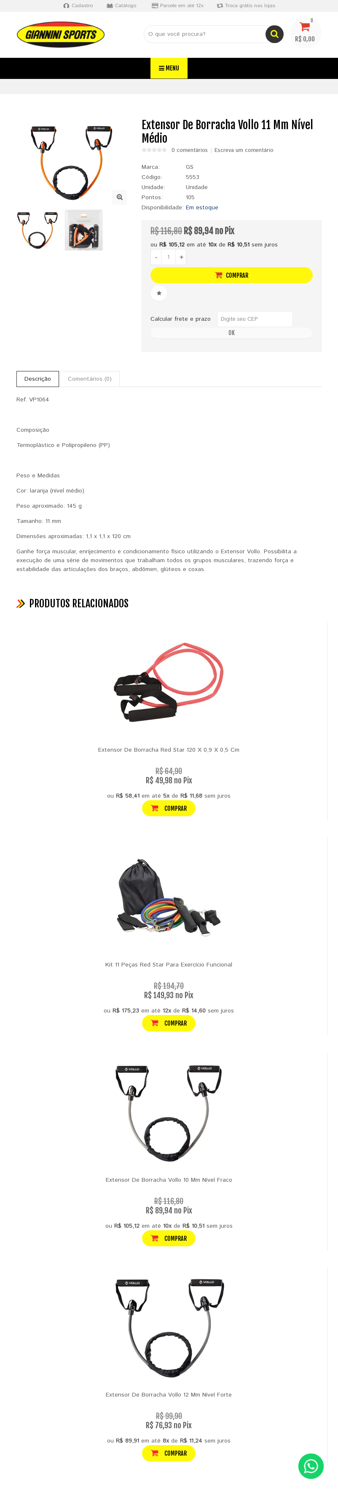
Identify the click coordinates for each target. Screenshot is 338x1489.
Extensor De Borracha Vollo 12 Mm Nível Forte (169, 1395)
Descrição (37, 379)
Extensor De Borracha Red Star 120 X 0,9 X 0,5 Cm (168, 750)
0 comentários (190, 150)
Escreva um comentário (244, 150)
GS (189, 167)
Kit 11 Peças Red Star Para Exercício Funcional (168, 965)
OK (231, 332)
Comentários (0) (90, 379)
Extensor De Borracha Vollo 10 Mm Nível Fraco (169, 1180)
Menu (169, 68)
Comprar (231, 275)
